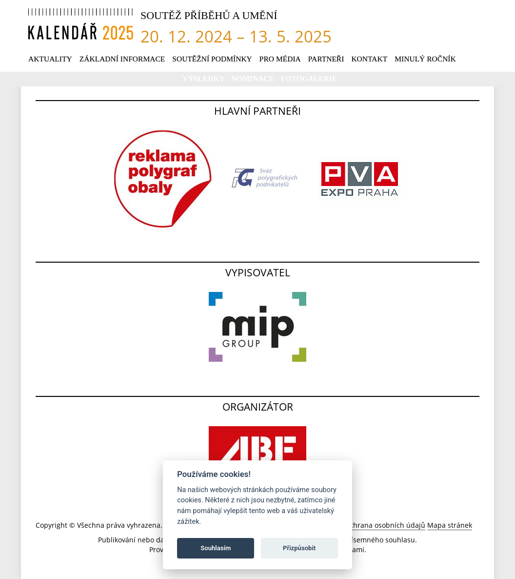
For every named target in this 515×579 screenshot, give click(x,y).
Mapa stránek (449, 525)
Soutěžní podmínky (212, 59)
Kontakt (369, 59)
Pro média (280, 59)
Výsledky (205, 78)
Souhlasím (215, 548)
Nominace (253, 78)
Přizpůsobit (299, 548)
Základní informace (122, 59)
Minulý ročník (425, 59)
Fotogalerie (309, 78)
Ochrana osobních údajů (384, 525)
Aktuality (50, 59)
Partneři (326, 59)
